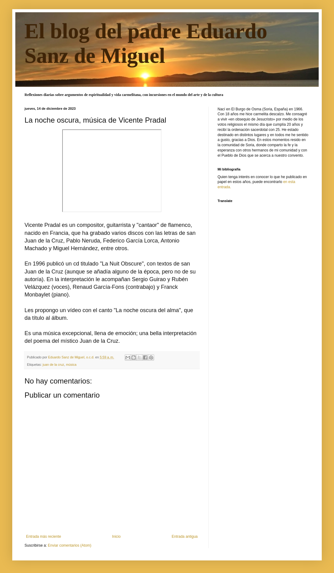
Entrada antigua (185, 536)
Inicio (116, 536)
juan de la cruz (53, 364)
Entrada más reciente (43, 536)
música (71, 364)
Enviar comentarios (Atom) (69, 545)
